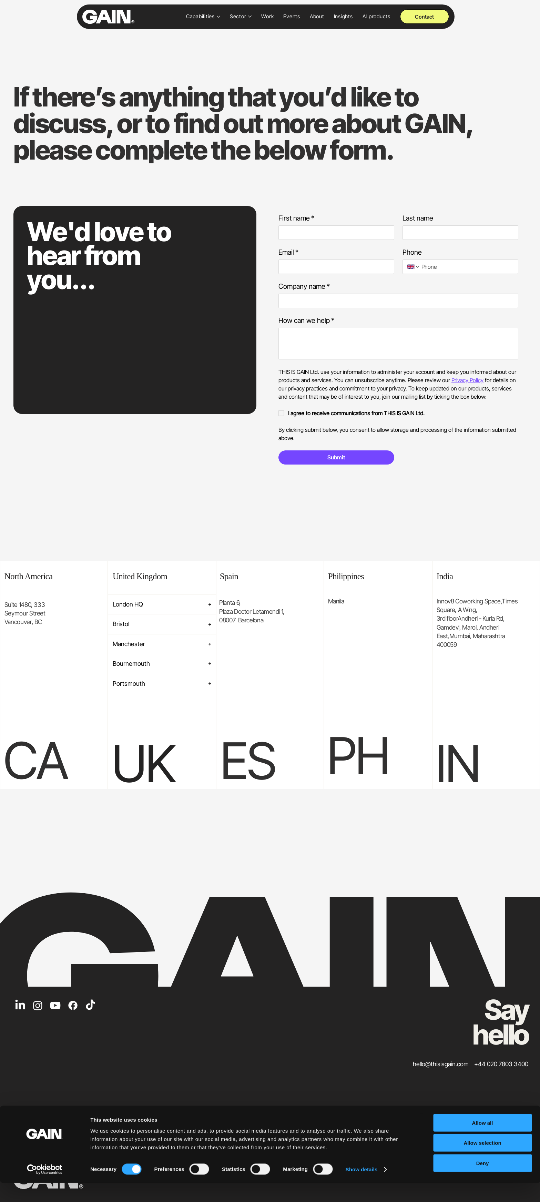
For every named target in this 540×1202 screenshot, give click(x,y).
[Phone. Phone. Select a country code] (413, 266)
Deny (482, 1182)
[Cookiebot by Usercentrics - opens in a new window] (44, 1188)
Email (288, 252)
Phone (412, 252)
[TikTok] (90, 1005)
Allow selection (482, 1162)
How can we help (306, 320)
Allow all (482, 1141)
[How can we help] (398, 343)
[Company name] (396, 301)
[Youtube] (55, 1005)
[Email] (334, 267)
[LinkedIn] (20, 1005)
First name (296, 218)
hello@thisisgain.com (441, 1064)
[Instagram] (38, 1005)
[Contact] (424, 16)
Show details (362, 1188)
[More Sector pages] (250, 16)
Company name (304, 286)
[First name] (334, 233)
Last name (418, 218)
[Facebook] (73, 1005)
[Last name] (458, 233)
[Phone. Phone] (467, 267)
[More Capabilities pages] (218, 16)
